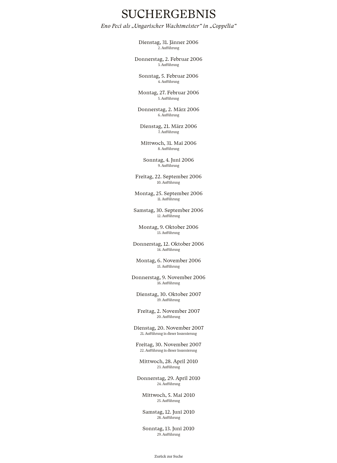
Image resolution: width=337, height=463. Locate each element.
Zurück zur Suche (168, 456)
